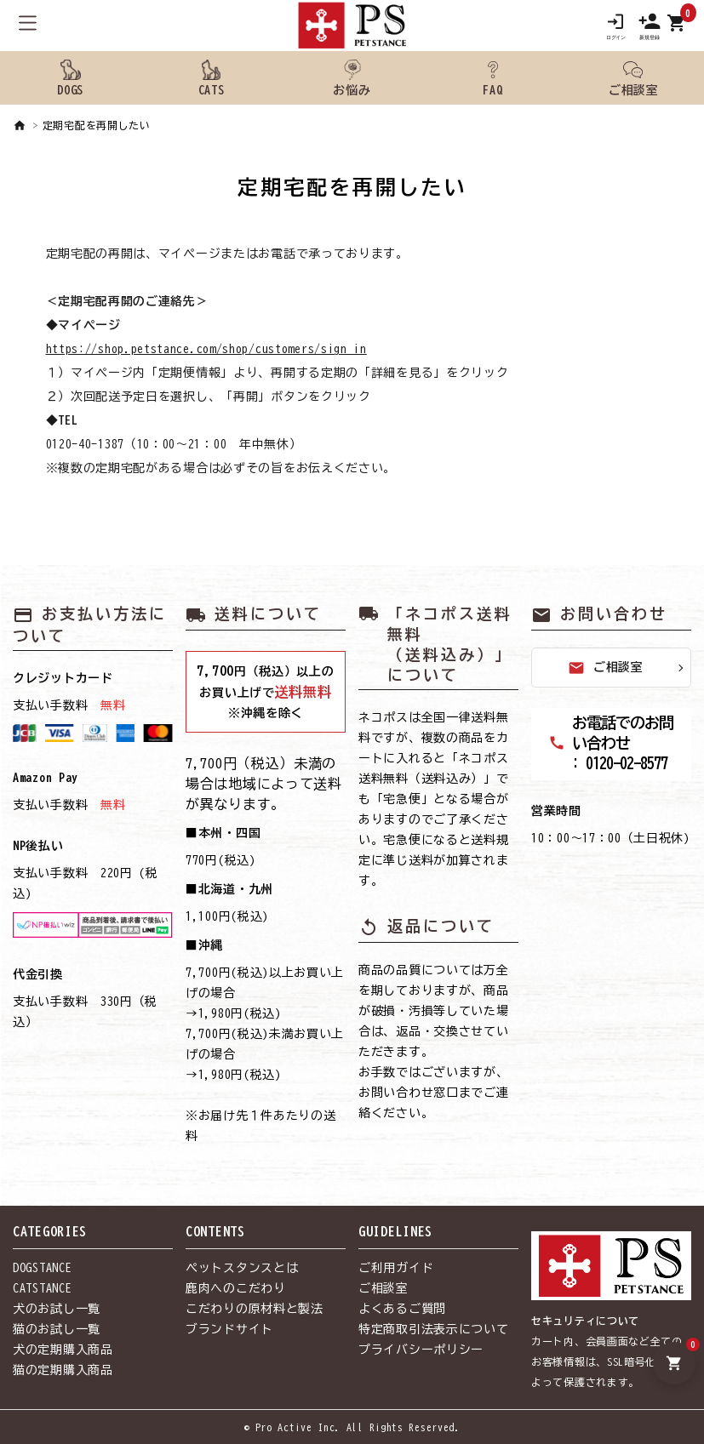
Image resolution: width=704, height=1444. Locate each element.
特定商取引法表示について (433, 1329)
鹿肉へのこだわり (236, 1288)
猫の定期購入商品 (63, 1370)
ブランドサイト (229, 1329)
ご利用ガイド (395, 1268)
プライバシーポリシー (421, 1350)
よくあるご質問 (402, 1309)
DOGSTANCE (42, 1268)
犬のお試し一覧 (56, 1309)
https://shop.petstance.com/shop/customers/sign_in (206, 349)
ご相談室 (606, 667)
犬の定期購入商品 (63, 1350)
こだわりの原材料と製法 (254, 1309)
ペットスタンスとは (242, 1268)
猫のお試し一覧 (56, 1329)
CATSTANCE (42, 1288)
